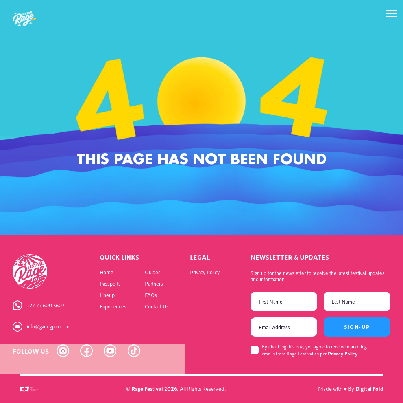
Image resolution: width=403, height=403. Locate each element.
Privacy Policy (342, 353)
